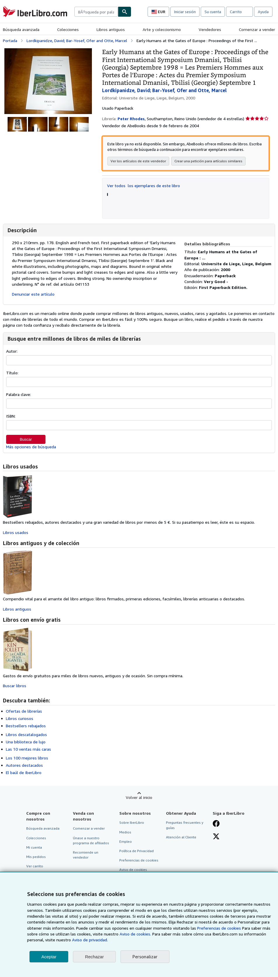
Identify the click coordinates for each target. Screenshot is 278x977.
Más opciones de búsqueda (31, 446)
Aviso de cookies (133, 869)
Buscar (26, 439)
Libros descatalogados (26, 734)
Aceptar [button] (49, 956)
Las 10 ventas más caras (28, 749)
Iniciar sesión (185, 11)
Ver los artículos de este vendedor (138, 161)
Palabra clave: (18, 394)
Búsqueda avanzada (21, 29)
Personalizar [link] (145, 956)
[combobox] (96, 12)
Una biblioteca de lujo (26, 741)
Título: (12, 372)
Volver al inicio (139, 797)
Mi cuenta (34, 847)
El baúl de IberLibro (23, 772)
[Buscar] (124, 12)
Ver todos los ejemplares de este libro (143, 185)
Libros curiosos (19, 718)
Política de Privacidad (136, 851)
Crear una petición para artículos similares (208, 161)
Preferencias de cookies (219, 928)
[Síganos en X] (216, 836)
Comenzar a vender (257, 29)
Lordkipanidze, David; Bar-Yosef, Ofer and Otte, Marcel (77, 40)
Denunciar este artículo (33, 294)
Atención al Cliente (181, 837)
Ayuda (263, 11)
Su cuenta (212, 11)
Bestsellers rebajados (26, 725)
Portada (10, 40)
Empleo (125, 841)
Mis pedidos (36, 856)
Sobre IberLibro (131, 822)
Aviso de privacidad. (90, 939)
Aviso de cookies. (135, 933)
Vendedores (210, 29)
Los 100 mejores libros (27, 757)
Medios (125, 832)
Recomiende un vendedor (85, 854)
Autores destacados (24, 765)
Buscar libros (14, 685)
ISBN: (10, 415)
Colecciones (68, 29)
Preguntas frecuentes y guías (184, 825)
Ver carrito (34, 866)
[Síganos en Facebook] (216, 824)
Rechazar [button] (94, 956)
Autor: (12, 351)
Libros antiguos (111, 29)
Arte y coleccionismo (162, 29)
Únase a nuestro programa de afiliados (91, 840)
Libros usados (15, 532)
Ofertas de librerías (24, 711)
